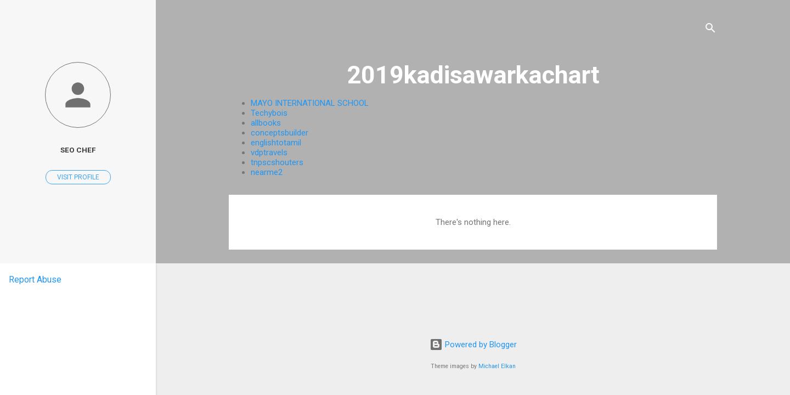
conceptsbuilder (279, 133)
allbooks (266, 123)
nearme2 (267, 172)
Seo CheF (77, 149)
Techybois (269, 113)
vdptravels (269, 152)
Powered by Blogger (473, 344)
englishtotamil (276, 143)
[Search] (710, 30)
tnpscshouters (277, 162)
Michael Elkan (497, 366)
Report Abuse (35, 279)
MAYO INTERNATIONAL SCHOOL (310, 103)
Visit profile (78, 177)
